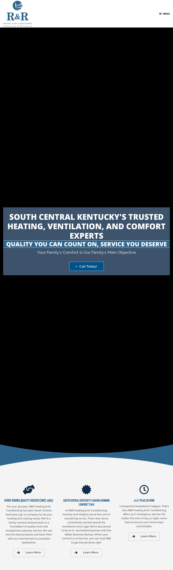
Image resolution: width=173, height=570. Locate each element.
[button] (86, 266)
